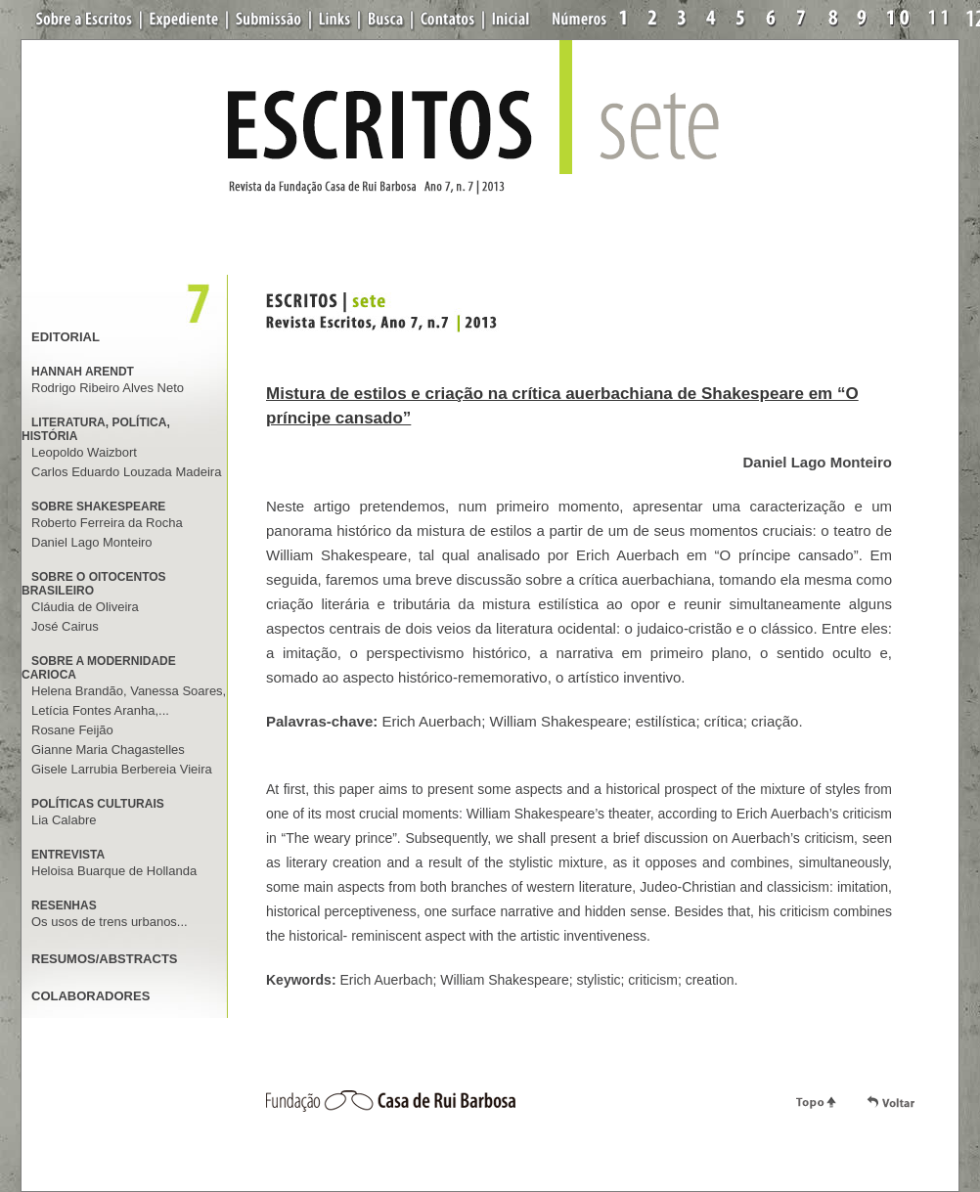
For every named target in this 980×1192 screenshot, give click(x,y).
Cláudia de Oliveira (85, 606)
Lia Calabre (64, 820)
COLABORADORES (90, 996)
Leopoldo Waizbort (84, 452)
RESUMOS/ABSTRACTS (104, 958)
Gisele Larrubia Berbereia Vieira (121, 769)
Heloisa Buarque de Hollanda (114, 870)
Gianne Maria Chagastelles (108, 749)
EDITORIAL (65, 337)
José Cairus (65, 626)
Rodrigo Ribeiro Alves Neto (107, 387)
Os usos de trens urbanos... (109, 921)
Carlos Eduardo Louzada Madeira (126, 471)
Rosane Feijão (72, 730)
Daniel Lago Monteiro (92, 542)
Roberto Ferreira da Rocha (107, 522)
